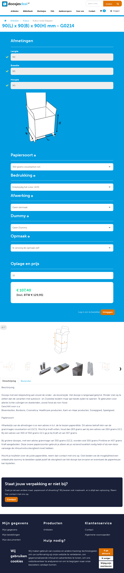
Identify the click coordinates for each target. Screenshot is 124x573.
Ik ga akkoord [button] (106, 552)
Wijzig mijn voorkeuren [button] (106, 564)
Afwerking (22, 196)
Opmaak (20, 236)
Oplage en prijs (25, 264)
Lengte (14, 51)
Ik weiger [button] (106, 558)
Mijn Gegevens (9, 529)
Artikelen (14, 11)
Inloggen (115, 11)
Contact (92, 11)
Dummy (20, 216)
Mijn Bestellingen (11, 534)
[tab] (9, 381)
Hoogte (15, 79)
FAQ (52, 11)
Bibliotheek (28, 11)
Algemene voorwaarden (97, 534)
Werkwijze (41, 11)
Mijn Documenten (11, 539)
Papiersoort (23, 155)
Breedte (15, 65)
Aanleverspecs (65, 11)
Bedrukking (23, 176)
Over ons (80, 11)
